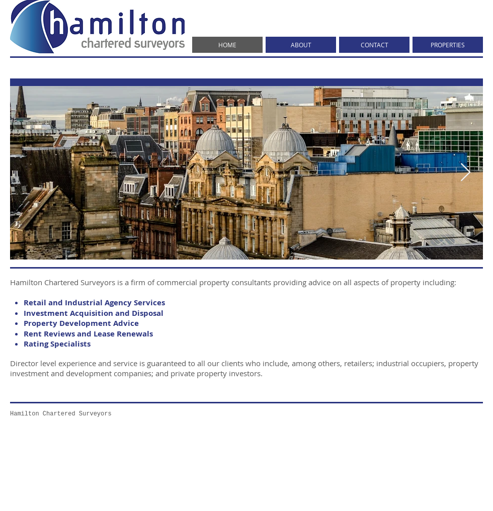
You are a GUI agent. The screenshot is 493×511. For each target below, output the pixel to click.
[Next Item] (465, 173)
